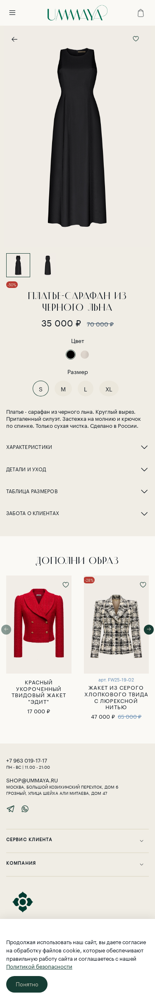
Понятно (27, 984)
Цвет (77, 340)
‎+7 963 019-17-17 (26, 760)
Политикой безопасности (39, 966)
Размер (77, 371)
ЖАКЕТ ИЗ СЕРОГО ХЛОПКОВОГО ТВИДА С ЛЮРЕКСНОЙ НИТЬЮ (116, 696)
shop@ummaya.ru (32, 779)
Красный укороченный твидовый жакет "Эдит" (39, 691)
